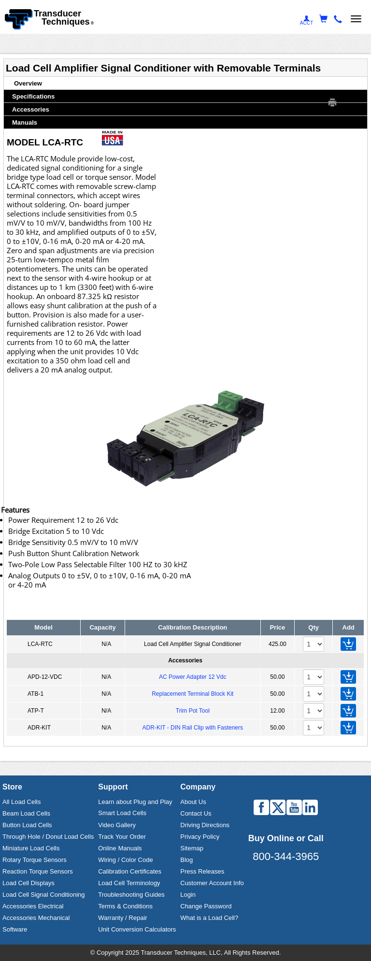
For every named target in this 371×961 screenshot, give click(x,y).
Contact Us (195, 813)
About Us (193, 801)
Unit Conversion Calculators (137, 929)
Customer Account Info (212, 883)
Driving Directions (204, 825)
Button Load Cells (27, 825)
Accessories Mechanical (36, 917)
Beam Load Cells (26, 813)
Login (188, 894)
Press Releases (202, 871)
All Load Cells (21, 801)
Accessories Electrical (32, 906)
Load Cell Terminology (129, 883)
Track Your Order (122, 836)
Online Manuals (120, 848)
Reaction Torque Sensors (37, 871)
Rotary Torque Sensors (34, 859)
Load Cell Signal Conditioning (43, 894)
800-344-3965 (286, 856)
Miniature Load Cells (31, 848)
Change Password (205, 906)
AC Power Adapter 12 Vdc (192, 677)
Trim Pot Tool (193, 710)
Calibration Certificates (129, 871)
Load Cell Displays (28, 883)
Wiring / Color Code (125, 859)
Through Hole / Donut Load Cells (48, 836)
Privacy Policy (199, 836)
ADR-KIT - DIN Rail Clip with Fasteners (193, 727)
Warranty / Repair (122, 917)
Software (14, 929)
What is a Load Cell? (209, 917)
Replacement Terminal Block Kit (192, 693)
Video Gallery (117, 825)
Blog (186, 859)
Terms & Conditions (125, 906)
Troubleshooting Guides (131, 894)
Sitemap (191, 848)
